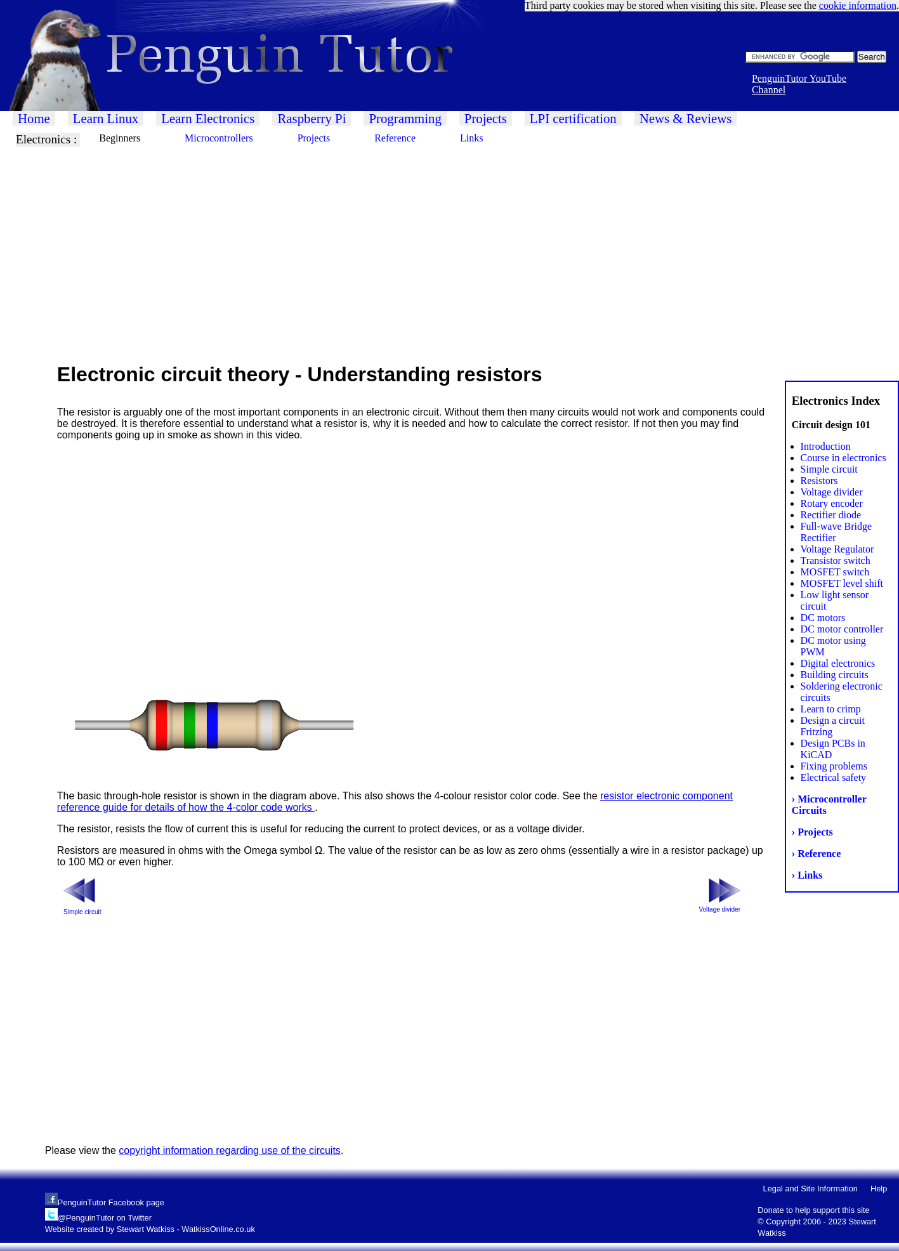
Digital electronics (838, 663)
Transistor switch (835, 560)
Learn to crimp (831, 709)
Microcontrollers (219, 138)
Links (471, 138)
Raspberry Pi (311, 118)
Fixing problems (834, 766)
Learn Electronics (207, 118)
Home (34, 118)
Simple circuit (829, 469)
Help (878, 1188)
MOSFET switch (835, 572)
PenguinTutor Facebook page (111, 1202)
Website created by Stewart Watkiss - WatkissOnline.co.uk (150, 1229)
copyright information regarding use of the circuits (230, 1150)
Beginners (119, 138)
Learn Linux (105, 118)
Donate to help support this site (813, 1210)
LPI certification (573, 118)
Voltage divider (832, 492)
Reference (395, 138)
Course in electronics (843, 457)
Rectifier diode (831, 514)
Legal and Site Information (810, 1188)
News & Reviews (686, 118)
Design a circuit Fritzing (833, 726)
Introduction (826, 446)
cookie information (857, 5)
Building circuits (835, 674)
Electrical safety (834, 777)
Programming (405, 118)
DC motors (823, 617)
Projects (485, 118)
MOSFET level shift (842, 583)
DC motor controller (842, 629)
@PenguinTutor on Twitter (105, 1217)
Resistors (819, 480)
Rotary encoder (832, 503)
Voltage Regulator (837, 549)
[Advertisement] (380, 254)
